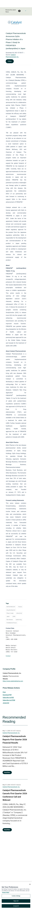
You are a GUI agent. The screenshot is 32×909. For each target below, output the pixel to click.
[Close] (30, 885)
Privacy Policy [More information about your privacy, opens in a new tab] (5, 893)
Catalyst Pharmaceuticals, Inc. (11, 733)
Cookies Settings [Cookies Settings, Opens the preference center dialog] (16, 896)
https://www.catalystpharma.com (13, 681)
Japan (7, 616)
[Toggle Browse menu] (25, 10)
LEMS (13, 616)
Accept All (16, 906)
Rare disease (9, 619)
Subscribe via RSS (8, 697)
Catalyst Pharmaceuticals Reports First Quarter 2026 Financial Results (15, 739)
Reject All (16, 901)
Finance (20, 606)
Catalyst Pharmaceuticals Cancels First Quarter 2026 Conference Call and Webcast (15, 795)
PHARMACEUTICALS (11, 622)
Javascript (6, 703)
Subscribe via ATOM (9, 700)
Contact (8, 656)
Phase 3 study (9, 613)
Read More (7, 772)
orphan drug (19, 619)
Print (4, 692)
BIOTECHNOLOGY (10, 606)
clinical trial (19, 613)
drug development (10, 610)
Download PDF (7, 695)
